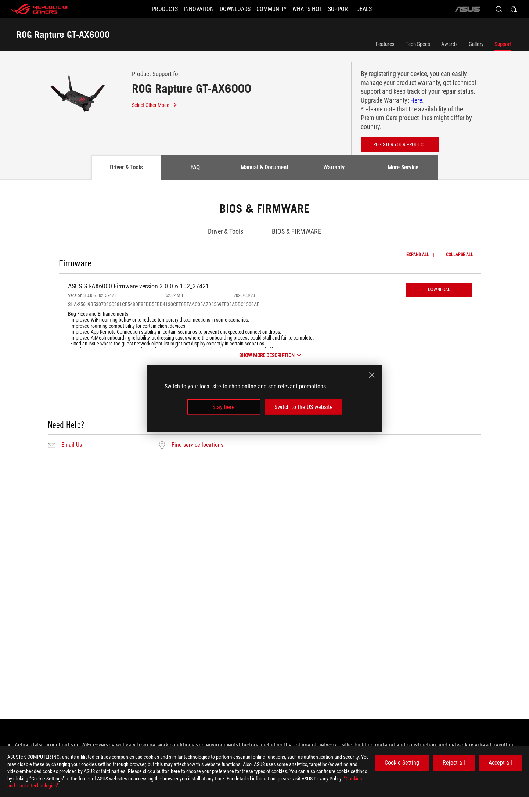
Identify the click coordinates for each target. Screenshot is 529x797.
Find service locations (197, 445)
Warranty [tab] (334, 167)
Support (502, 44)
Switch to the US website (303, 406)
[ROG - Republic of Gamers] (40, 9)
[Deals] (377, 9)
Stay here (223, 406)
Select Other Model (154, 105)
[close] (371, 374)
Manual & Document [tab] (264, 167)
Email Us (71, 445)
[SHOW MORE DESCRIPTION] (270, 355)
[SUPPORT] (348, 9)
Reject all (454, 762)
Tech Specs (418, 44)
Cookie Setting (402, 762)
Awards (449, 44)
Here (416, 100)
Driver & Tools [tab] (126, 167)
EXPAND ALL (421, 255)
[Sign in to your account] (513, 9)
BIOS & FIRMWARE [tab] (296, 231)
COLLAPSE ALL (463, 255)
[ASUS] (467, 9)
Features (385, 44)
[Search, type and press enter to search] (498, 9)
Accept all (500, 762)
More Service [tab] (403, 167)
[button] (151, 9)
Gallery (476, 44)
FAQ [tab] (195, 167)
